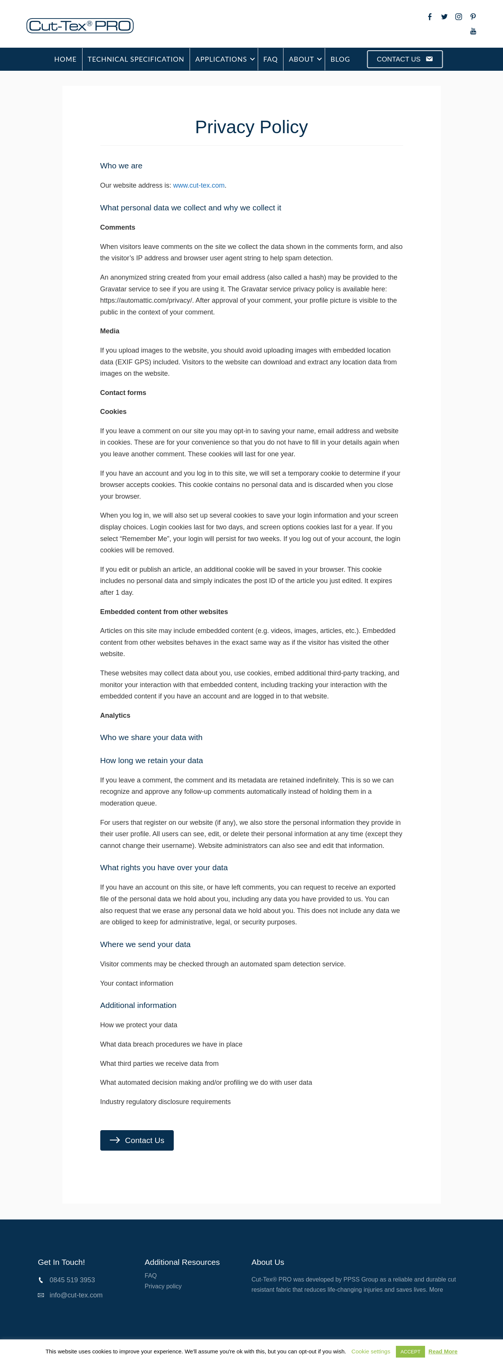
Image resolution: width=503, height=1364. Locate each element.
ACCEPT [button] (410, 1352)
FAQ (270, 59)
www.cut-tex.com (199, 185)
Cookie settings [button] (371, 1351)
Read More (443, 1351)
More (436, 1289)
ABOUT (301, 59)
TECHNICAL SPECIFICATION (136, 59)
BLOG (340, 59)
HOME (65, 59)
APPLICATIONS (221, 59)
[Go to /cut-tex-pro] (97, 25)
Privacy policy (163, 1286)
